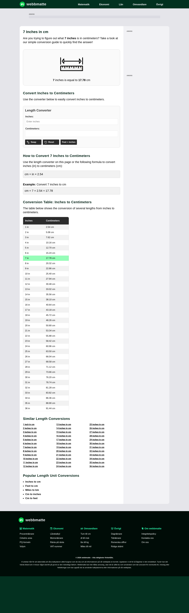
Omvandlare (89, 565)
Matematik (27, 565)
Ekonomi (56, 565)
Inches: (29, 153)
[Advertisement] (94, 35)
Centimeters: (32, 165)
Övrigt (116, 565)
